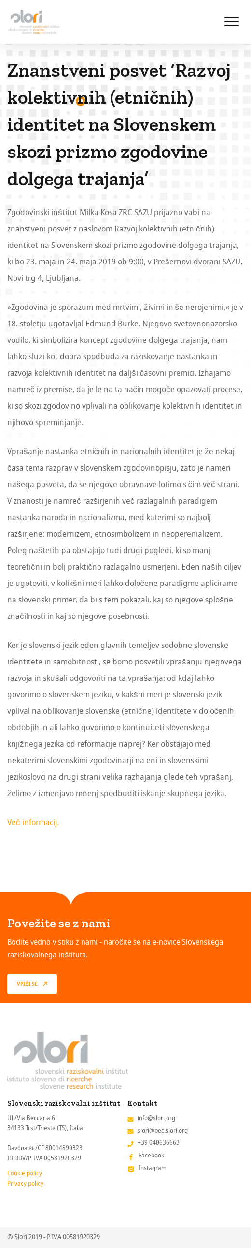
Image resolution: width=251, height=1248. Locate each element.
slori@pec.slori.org (163, 1130)
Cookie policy (24, 1173)
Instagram (153, 1167)
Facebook (151, 1155)
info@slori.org (156, 1118)
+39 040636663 (159, 1142)
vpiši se (27, 984)
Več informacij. (33, 823)
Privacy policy (25, 1183)
